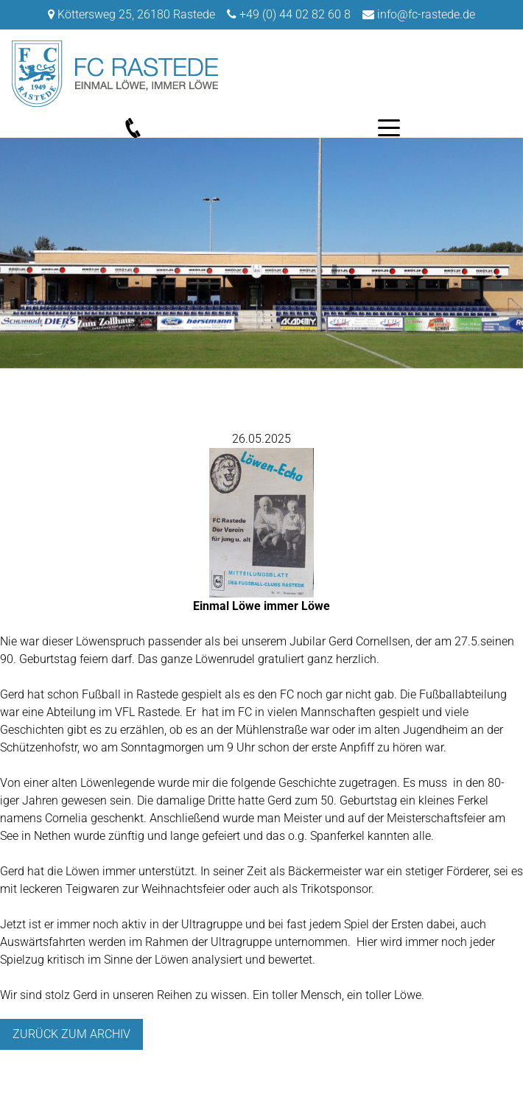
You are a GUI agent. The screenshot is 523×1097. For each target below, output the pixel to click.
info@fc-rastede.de (426, 14)
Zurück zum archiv (71, 1034)
